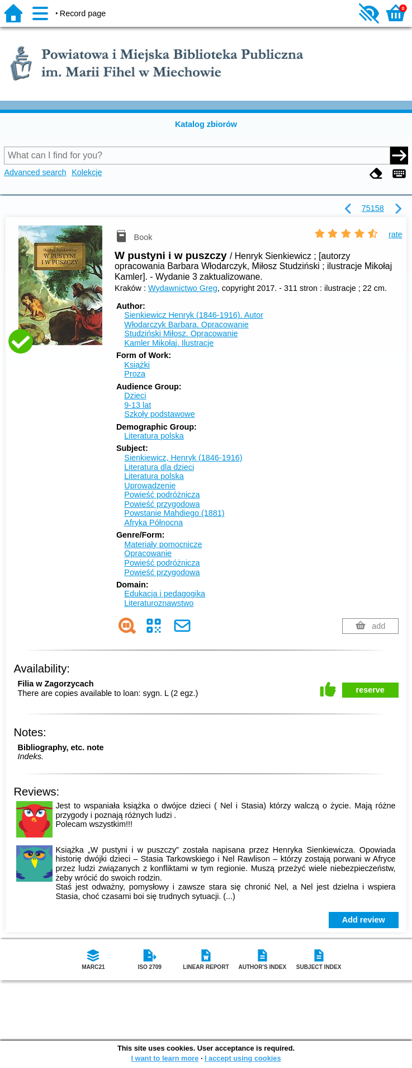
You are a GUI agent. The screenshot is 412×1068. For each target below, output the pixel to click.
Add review (363, 919)
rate (395, 234)
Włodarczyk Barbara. (186, 324)
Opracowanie (148, 553)
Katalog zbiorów (206, 124)
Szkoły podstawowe (159, 414)
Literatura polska (153, 435)
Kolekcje (87, 172)
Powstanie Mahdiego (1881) (174, 513)
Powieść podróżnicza (162, 494)
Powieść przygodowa (162, 504)
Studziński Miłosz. (181, 333)
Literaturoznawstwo (158, 603)
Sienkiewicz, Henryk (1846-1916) (183, 457)
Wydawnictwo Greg (182, 288)
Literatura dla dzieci (159, 467)
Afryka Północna (153, 522)
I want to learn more (164, 1058)
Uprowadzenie (150, 485)
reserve (370, 689)
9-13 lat (137, 405)
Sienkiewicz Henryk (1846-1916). (193, 314)
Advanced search (35, 172)
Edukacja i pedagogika (164, 593)
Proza (134, 373)
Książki (137, 364)
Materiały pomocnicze (163, 544)
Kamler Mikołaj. (169, 342)
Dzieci (135, 395)
